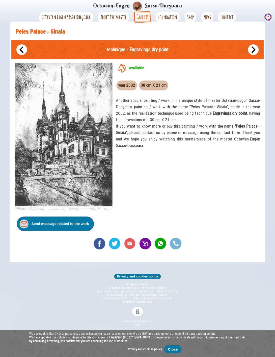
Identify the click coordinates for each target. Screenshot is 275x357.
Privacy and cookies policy (137, 276)
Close (173, 349)
